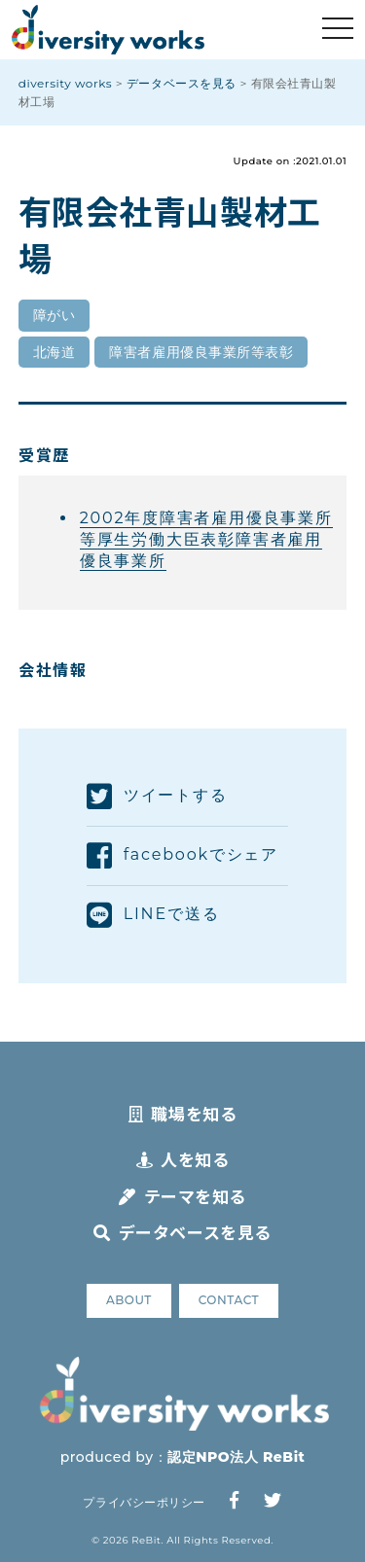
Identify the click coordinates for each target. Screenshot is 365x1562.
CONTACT (229, 1300)
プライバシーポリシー (143, 1502)
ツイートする (157, 796)
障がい (54, 315)
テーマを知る (182, 1196)
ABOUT (129, 1300)
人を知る (183, 1159)
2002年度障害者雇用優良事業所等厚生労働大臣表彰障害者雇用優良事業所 (206, 540)
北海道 (54, 352)
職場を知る (182, 1113)
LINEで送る (153, 915)
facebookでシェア (182, 855)
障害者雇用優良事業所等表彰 (201, 352)
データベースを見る (182, 1232)
